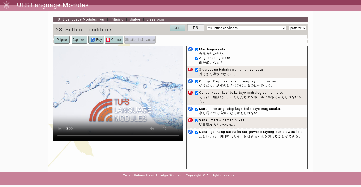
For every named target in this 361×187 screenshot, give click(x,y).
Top (80, 19)
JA (177, 28)
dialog (135, 19)
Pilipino (117, 19)
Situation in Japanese (140, 40)
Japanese (79, 40)
